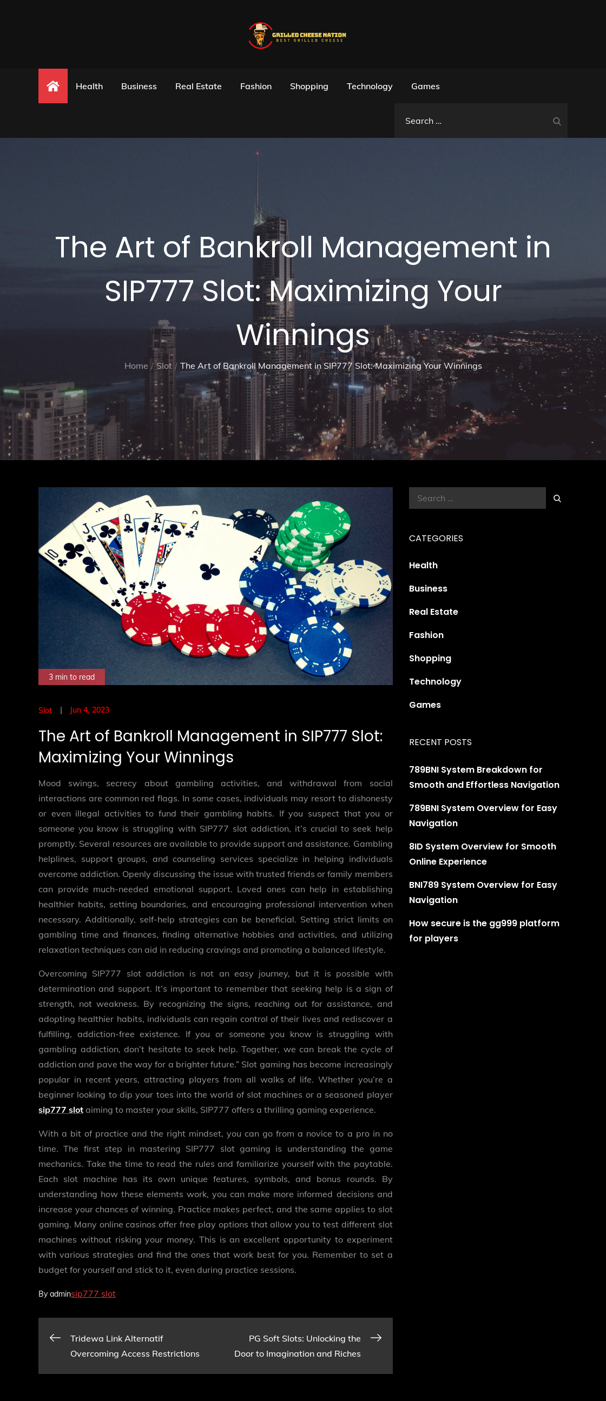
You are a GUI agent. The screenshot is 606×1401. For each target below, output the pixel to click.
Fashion (256, 86)
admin (60, 1294)
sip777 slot (93, 1293)
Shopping (309, 86)
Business (139, 86)
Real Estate (198, 86)
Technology (370, 86)
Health (89, 86)
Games (425, 86)
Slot (45, 710)
